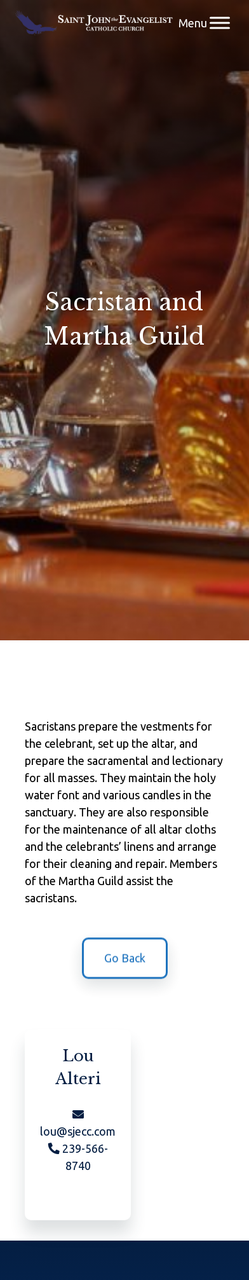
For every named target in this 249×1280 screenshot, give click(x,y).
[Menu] (220, 23)
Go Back (124, 960)
